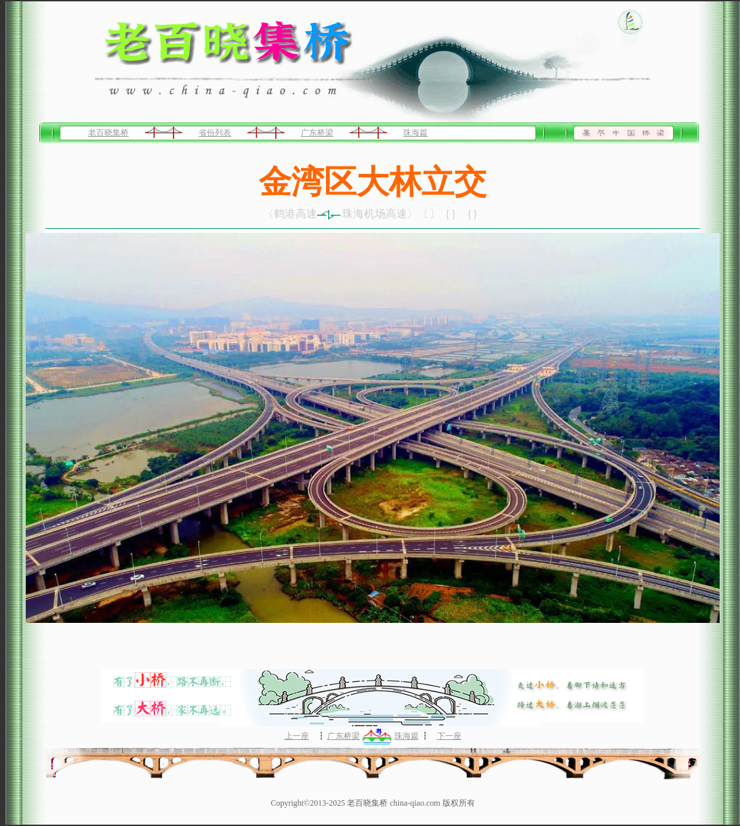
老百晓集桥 (108, 132)
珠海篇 (415, 132)
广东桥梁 (317, 132)
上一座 (297, 736)
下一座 (449, 736)
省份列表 (215, 132)
